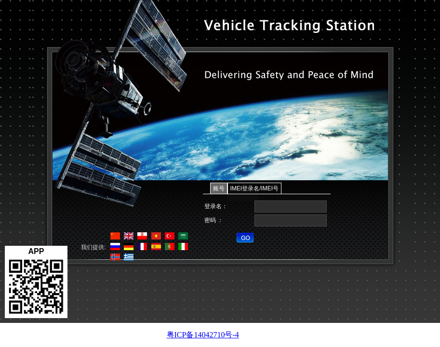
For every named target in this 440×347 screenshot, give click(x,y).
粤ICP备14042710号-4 (203, 335)
